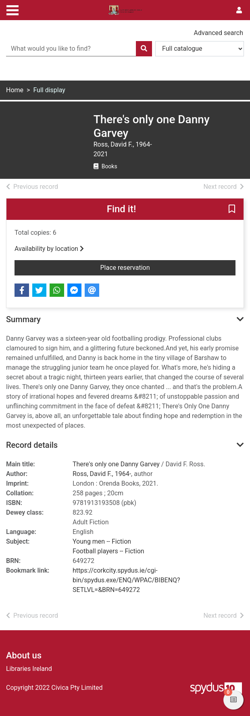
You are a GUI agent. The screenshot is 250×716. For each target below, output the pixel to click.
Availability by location (49, 248)
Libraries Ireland (29, 669)
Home (14, 90)
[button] (231, 210)
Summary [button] (23, 319)
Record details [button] (32, 445)
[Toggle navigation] (12, 9)
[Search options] (199, 48)
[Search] (144, 48)
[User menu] (239, 10)
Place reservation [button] (168, 267)
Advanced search (218, 33)
